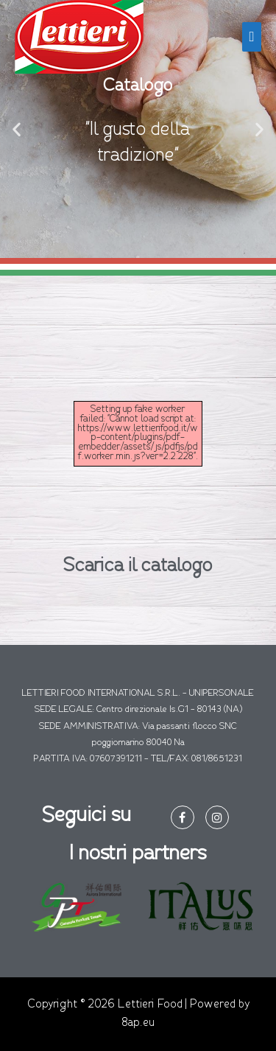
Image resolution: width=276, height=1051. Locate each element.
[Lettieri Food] (79, 37)
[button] (16, 129)
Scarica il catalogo (138, 566)
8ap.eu (138, 1023)
